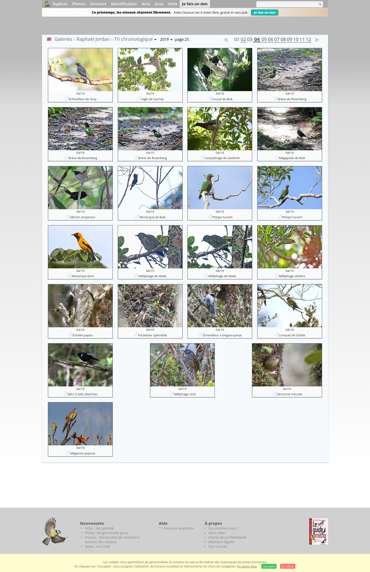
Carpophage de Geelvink (222, 158)
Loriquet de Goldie (292, 335)
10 (295, 39)
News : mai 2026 (97, 546)
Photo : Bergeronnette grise (106, 532)
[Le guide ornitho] (318, 531)
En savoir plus (247, 566)
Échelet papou (83, 335)
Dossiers (98, 3)
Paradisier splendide (152, 335)
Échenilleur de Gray (83, 99)
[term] (283, 4)
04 (257, 39)
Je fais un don (264, 12)
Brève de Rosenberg (292, 99)
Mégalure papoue (82, 453)
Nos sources (217, 546)
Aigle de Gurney (152, 99)
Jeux (159, 3)
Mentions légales (221, 542)
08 (283, 39)
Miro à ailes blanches (83, 394)
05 (264, 39)
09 (289, 39)
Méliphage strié (185, 394)
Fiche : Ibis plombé (99, 528)
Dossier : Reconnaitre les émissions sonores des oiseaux (112, 539)
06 (270, 39)
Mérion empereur (82, 217)
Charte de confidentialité (227, 537)
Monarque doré (83, 276)
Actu (146, 3)
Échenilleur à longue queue (222, 335)
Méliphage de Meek (152, 276)
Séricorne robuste (289, 394)
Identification (124, 3)
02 (243, 39)
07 (276, 39)
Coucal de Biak (222, 99)
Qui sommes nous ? (223, 528)
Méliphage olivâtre (292, 276)
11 (302, 39)
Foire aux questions (179, 528)
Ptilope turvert (222, 217)
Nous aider (216, 532)
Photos (78, 3)
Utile (172, 3)
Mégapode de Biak (292, 158)
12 (308, 39)
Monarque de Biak (152, 217)
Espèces (60, 3)
